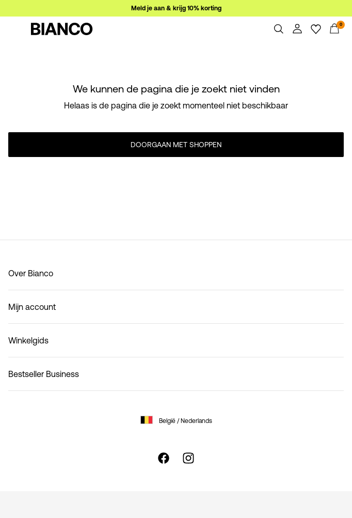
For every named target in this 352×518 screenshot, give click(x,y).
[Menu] (17, 29)
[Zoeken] (278, 29)
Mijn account (32, 306)
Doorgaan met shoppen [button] (176, 144)
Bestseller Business (43, 374)
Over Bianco (30, 273)
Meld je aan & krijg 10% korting (176, 8)
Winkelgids (28, 340)
